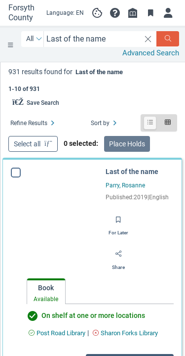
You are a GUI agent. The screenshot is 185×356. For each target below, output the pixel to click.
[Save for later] (118, 222)
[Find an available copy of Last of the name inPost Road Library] (57, 333)
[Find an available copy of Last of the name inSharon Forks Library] (125, 333)
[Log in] (168, 13)
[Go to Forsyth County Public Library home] (23, 13)
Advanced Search (150, 52)
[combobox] (92, 38)
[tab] (46, 291)
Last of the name (132, 172)
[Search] (167, 39)
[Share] (118, 257)
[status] (92, 79)
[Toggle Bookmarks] (150, 13)
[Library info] (133, 13)
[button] (115, 13)
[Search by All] (34, 39)
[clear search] (148, 39)
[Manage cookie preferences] (97, 13)
